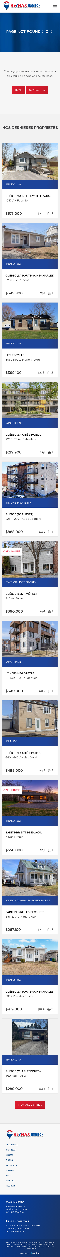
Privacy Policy (23, 1247)
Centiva (35, 1253)
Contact (10, 1181)
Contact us (37, 90)
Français (10, 1186)
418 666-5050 (18, 1232)
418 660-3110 (17, 1212)
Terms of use (38, 1247)
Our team (11, 1150)
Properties (12, 1145)
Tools (9, 1160)
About (9, 1155)
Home (18, 90)
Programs (11, 1165)
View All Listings (30, 1105)
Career (10, 1170)
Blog (8, 1176)
